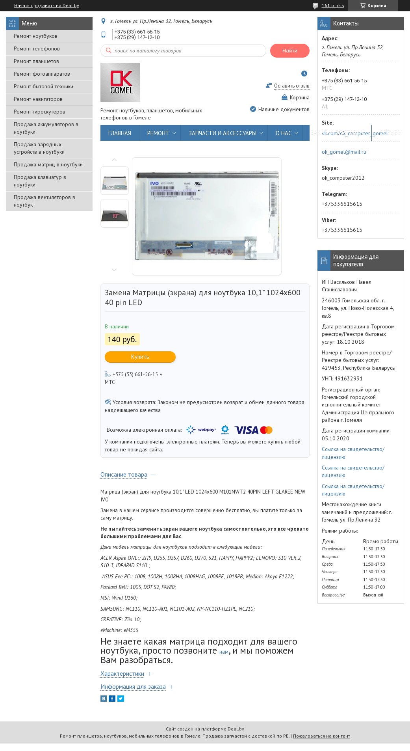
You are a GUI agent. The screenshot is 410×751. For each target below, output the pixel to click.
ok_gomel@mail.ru (344, 151)
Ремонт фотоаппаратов (42, 73)
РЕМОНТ (158, 133)
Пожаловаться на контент (321, 736)
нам (223, 651)
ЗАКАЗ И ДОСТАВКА (337, 133)
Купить (140, 356)
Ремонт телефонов (37, 48)
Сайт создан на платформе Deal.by (205, 729)
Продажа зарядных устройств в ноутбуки (39, 148)
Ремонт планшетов (36, 61)
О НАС (283, 133)
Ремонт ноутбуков (36, 35)
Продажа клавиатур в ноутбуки (40, 180)
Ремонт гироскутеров (39, 111)
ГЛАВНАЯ (119, 133)
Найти (289, 51)
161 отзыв (333, 5)
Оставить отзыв (292, 85)
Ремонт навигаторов (38, 98)
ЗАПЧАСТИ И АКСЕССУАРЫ (222, 133)
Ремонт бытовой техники (43, 86)
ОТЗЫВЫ (391, 133)
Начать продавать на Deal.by (46, 5)
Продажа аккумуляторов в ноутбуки (46, 128)
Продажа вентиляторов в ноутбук (44, 201)
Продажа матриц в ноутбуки (48, 164)
